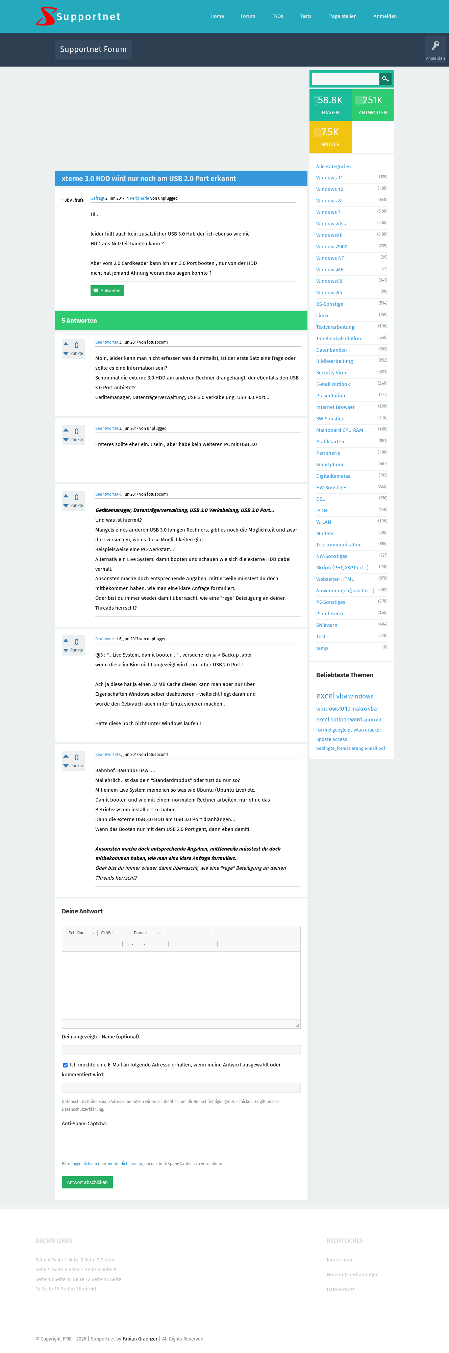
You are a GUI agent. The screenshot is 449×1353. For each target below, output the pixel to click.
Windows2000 (331, 247)
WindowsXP (329, 235)
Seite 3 (91, 1260)
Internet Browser (335, 407)
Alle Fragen (182, 54)
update (323, 739)
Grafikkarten (330, 442)
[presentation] (113, 1143)
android (372, 720)
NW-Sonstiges (331, 556)
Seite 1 (59, 1260)
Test (320, 637)
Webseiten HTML (335, 579)
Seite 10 (44, 1279)
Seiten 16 (71, 1289)
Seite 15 (50, 1289)
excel (325, 695)
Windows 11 (329, 178)
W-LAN (323, 522)
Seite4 (108, 1260)
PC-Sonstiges (330, 602)
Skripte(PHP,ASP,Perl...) (342, 568)
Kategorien (285, 54)
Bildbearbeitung (334, 361)
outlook (339, 719)
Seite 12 (81, 1279)
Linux (322, 316)
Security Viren (332, 373)
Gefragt (97, 198)
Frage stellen (335, 54)
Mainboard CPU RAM (339, 430)
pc (350, 730)
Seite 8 (92, 1269)
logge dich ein (84, 1163)
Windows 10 (329, 189)
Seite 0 (43, 1260)
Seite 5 (43, 1269)
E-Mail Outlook (333, 384)
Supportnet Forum (93, 49)
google (339, 730)
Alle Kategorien (333, 167)
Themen (261, 54)
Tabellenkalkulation (338, 339)
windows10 (330, 708)
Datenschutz (341, 1289)
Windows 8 (328, 201)
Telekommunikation (339, 545)
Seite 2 (75, 1260)
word (356, 719)
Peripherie (139, 198)
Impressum (339, 1260)
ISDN (321, 511)
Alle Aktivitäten (151, 54)
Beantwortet (106, 342)
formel (323, 730)
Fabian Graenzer (140, 1339)
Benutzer (309, 54)
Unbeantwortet (233, 54)
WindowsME (330, 270)
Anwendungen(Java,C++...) (345, 591)
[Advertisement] (181, 120)
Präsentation (330, 396)
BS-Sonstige (329, 304)
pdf (381, 748)
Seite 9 (109, 1269)
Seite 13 (100, 1279)
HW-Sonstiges (331, 488)
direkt (89, 1289)
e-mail (371, 748)
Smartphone (330, 465)
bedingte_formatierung (340, 748)
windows (361, 696)
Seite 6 (59, 1269)
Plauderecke (330, 614)
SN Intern (327, 625)
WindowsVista (332, 224)
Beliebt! (205, 54)
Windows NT (330, 258)
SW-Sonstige (330, 419)
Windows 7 (328, 212)
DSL (320, 499)
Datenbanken (331, 350)
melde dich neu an (125, 1163)
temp (322, 648)
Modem (324, 534)
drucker (373, 730)
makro (359, 709)
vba (341, 696)
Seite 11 (63, 1279)
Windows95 (329, 293)
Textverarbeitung (335, 327)
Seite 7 (76, 1269)
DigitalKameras (333, 476)
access (339, 739)
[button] (81, 933)
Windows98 (329, 281)
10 (347, 708)
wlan (359, 730)
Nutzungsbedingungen (353, 1275)
